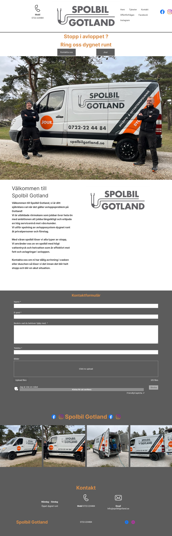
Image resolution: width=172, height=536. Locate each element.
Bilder (16, 359)
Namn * (17, 302)
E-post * (17, 312)
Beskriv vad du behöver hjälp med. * (31, 323)
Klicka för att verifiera (81, 389)
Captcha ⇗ (136, 393)
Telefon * (18, 348)
